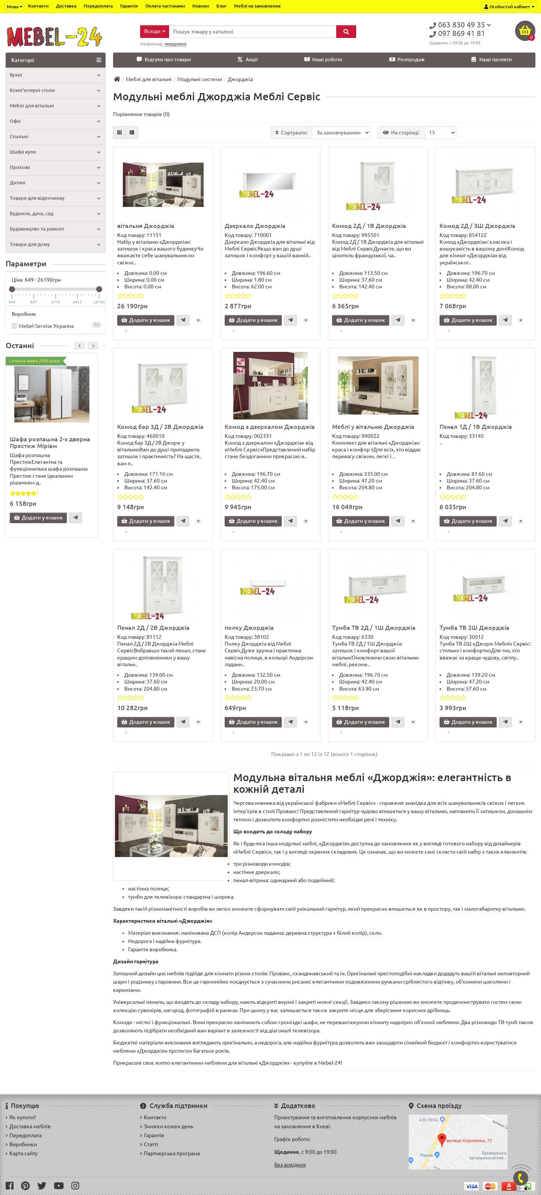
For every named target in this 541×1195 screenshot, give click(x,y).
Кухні (55, 75)
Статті (149, 1144)
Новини (200, 5)
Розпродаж (407, 59)
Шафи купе (55, 152)
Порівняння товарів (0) (141, 114)
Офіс (55, 121)
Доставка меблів (28, 1126)
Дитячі (55, 183)
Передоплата (98, 5)
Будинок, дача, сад (55, 213)
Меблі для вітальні (55, 106)
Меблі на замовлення (257, 5)
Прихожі (55, 167)
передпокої (175, 44)
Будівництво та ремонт (55, 229)
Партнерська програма (170, 1153)
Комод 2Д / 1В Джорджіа (369, 225)
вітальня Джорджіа (145, 225)
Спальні (55, 136)
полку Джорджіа (249, 627)
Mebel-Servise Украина (56, 325)
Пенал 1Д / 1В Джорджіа (476, 426)
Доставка (66, 5)
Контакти (38, 5)
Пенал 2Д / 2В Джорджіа (153, 627)
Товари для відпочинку (55, 198)
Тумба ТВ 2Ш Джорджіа (474, 627)
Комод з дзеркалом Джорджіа (270, 426)
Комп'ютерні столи (55, 90)
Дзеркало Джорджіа (255, 225)
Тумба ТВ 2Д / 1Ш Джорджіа (374, 627)
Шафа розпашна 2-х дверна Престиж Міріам (50, 442)
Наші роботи (323, 59)
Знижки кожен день (166, 1126)
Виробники (21, 1144)
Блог (221, 5)
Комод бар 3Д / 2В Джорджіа (160, 426)
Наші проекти (491, 59)
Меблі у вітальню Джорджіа (373, 426)
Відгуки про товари (164, 59)
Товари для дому (55, 244)
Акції (248, 59)
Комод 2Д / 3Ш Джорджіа (477, 225)
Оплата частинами (165, 5)
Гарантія (129, 5)
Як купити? (21, 1117)
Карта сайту (22, 1153)
